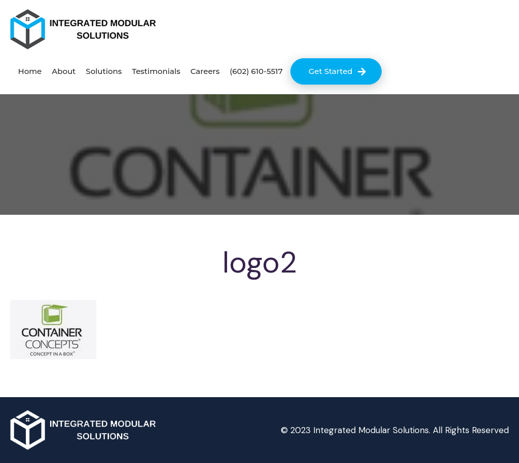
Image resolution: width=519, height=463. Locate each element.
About (64, 71)
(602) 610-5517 (256, 71)
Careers (205, 71)
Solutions (104, 71)
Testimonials (156, 71)
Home (30, 71)
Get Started (331, 71)
